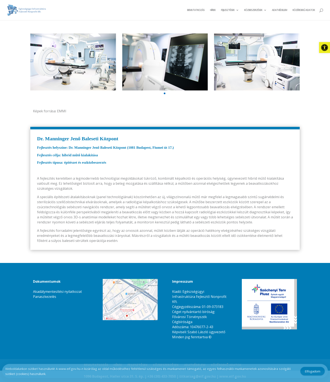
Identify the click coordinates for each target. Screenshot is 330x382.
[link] (324, 47)
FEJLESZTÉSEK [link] (227, 10)
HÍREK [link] (213, 10)
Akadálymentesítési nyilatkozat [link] (57, 291)
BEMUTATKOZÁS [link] (196, 10)
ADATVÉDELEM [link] (279, 10)
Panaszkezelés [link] (44, 296)
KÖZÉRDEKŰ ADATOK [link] (304, 10)
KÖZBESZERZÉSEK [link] (253, 10)
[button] (164, 93)
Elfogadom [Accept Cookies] (312, 372)
